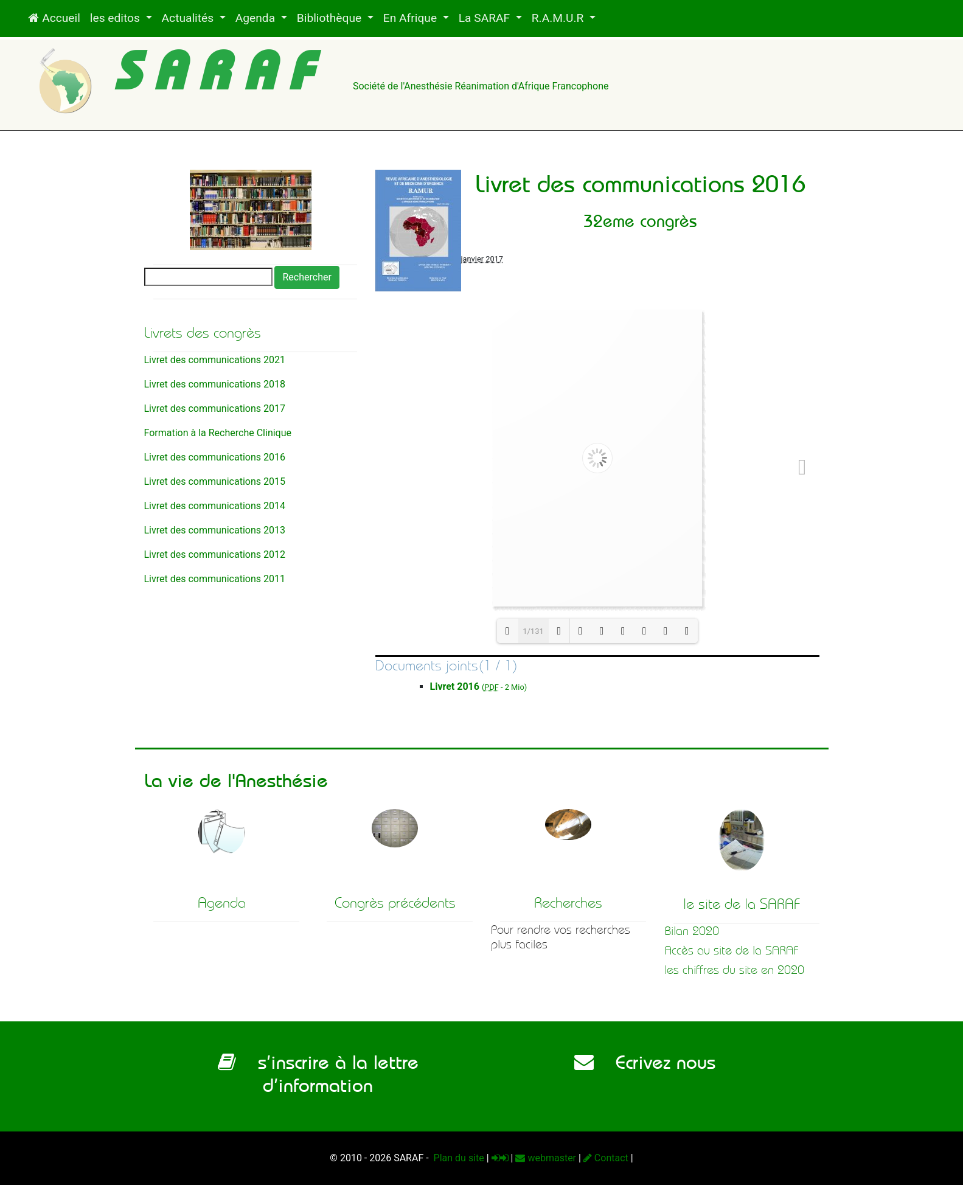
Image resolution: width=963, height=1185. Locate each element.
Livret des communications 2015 (214, 481)
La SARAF (486, 18)
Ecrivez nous (644, 1062)
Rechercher (306, 277)
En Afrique (411, 18)
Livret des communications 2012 (214, 554)
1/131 (533, 631)
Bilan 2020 (691, 931)
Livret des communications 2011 (214, 579)
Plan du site (457, 1158)
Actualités (189, 18)
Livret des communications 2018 (214, 384)
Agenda (256, 18)
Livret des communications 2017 (214, 408)
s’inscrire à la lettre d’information (318, 1073)
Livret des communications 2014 (214, 506)
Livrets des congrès (202, 333)
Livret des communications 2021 (214, 360)
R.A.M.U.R (559, 18)
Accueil (54, 18)
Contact (605, 1158)
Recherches (568, 903)
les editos (116, 18)
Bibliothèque (330, 18)
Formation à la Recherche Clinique (218, 433)
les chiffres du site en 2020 (734, 970)
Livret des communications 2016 (214, 457)
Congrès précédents (395, 903)
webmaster (545, 1158)
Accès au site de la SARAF (731, 950)
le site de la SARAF (742, 904)
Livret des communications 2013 (214, 530)
